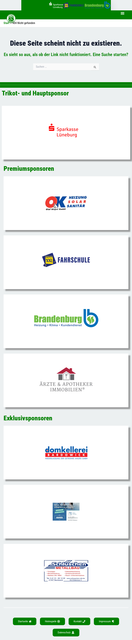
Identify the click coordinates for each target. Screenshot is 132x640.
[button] (122, 13)
